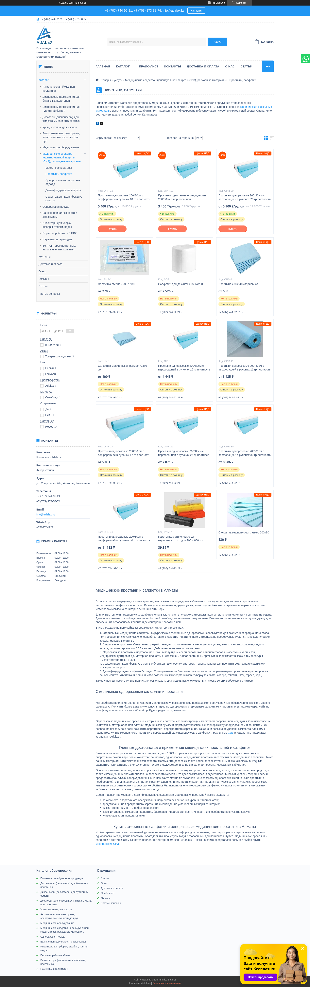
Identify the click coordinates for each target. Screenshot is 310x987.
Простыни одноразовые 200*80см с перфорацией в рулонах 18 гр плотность (124, 197)
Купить (112, 229)
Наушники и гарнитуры (57, 239)
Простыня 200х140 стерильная (238, 284)
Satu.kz (172, 979)
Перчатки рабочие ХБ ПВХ (60, 233)
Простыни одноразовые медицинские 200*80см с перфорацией (182, 197)
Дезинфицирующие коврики (63, 190)
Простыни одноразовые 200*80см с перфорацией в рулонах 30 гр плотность (244, 453)
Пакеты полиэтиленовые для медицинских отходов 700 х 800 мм (180, 538)
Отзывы (44, 278)
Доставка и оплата (50, 264)
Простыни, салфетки (58, 173)
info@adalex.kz (45, 514)
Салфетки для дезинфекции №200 (180, 284)
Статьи (43, 286)
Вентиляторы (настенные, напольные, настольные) (59, 247)
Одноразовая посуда (56, 206)
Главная (103, 66)
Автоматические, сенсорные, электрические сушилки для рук (61, 137)
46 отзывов (219, 2)
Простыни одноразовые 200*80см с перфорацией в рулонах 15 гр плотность (184, 367)
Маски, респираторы (58, 167)
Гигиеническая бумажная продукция (59, 88)
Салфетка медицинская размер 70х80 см (122, 367)
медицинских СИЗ (107, 843)
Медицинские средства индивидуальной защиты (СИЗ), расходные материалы (62, 157)
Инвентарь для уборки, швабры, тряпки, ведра (57, 224)
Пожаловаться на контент (166, 983)
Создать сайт (66, 2)
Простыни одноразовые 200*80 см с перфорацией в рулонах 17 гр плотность (124, 453)
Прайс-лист (148, 66)
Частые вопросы (49, 293)
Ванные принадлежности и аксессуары (60, 214)
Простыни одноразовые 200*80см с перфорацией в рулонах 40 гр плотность (124, 538)
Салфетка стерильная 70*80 (116, 284)
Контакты (44, 256)
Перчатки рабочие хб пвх (55, 955)
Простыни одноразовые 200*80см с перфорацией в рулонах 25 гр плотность (184, 453)
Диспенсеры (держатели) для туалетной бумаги (61, 108)
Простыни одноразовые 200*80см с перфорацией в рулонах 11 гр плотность (244, 367)
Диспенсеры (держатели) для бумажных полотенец (61, 98)
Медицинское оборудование (61, 147)
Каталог (196, 10)
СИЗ (231, 732)
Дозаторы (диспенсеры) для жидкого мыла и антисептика (61, 119)
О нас (42, 271)
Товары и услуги (111, 80)
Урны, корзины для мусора (60, 127)
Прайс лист (107, 893)
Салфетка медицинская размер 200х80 (243, 532)
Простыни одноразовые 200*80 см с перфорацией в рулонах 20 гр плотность (244, 197)
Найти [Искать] (217, 41)
